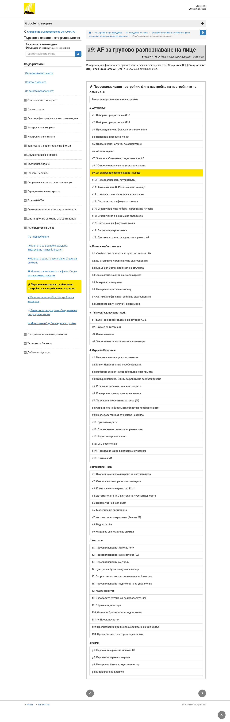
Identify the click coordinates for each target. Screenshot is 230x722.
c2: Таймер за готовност (106, 327)
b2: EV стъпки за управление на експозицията (120, 260)
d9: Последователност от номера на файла (118, 414)
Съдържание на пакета (39, 73)
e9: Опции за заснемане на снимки (113, 531)
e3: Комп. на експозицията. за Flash (113, 488)
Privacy (30, 704)
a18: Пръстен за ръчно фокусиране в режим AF (120, 237)
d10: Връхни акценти (104, 422)
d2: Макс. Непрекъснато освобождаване (116, 364)
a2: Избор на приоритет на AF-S (111, 122)
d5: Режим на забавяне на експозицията (116, 386)
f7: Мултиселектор (103, 590)
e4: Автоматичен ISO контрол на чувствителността (124, 495)
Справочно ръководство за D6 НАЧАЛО (51, 31)
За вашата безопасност (39, 91)
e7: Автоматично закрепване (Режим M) (116, 517)
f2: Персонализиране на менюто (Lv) (115, 554)
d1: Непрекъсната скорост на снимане (115, 357)
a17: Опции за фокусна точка (109, 230)
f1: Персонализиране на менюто (113, 547)
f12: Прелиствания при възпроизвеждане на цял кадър (125, 626)
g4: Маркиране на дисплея (108, 671)
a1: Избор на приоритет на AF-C (111, 115)
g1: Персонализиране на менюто (113, 650)
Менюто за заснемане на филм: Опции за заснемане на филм (52, 273)
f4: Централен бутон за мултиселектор (115, 569)
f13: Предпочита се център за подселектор (118, 634)
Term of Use (43, 704)
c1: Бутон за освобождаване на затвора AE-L (119, 319)
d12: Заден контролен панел (109, 436)
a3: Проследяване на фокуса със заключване (119, 129)
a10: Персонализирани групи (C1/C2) (114, 179)
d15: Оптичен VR (102, 458)
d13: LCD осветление (104, 443)
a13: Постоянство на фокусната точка (115, 201)
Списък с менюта (35, 82)
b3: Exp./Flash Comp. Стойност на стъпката (118, 267)
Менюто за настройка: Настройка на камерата (51, 299)
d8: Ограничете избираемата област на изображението (125, 407)
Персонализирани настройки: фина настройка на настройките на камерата (51, 286)
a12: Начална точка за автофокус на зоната (118, 194)
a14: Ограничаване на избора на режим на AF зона (122, 208)
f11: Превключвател (105, 619)
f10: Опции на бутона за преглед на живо (117, 612)
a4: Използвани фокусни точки (110, 136)
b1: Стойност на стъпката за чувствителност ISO (121, 253)
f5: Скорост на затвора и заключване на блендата (122, 576)
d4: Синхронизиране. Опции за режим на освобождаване (126, 379)
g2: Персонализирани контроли (111, 657)
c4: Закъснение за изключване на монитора (118, 341)
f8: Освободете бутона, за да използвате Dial (119, 598)
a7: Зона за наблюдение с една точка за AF (118, 158)
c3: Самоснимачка (103, 334)
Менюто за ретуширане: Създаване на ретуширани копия (52, 312)
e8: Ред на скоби (102, 524)
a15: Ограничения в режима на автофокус (117, 215)
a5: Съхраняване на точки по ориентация (117, 143)
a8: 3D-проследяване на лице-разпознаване (118, 165)
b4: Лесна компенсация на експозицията (116, 275)
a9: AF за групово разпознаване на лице (116, 172)
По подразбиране (38, 236)
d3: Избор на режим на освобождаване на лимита (122, 371)
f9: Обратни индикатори (106, 605)
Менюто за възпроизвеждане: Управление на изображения (48, 247)
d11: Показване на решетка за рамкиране (117, 429)
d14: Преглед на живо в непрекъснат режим (119, 450)
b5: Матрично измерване (107, 282)
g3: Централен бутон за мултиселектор (115, 664)
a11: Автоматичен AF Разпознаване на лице (118, 187)
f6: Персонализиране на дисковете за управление (122, 583)
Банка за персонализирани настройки (115, 99)
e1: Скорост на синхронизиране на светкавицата (121, 474)
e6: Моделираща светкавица (109, 510)
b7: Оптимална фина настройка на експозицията (121, 296)
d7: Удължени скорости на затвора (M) (115, 400)
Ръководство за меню (137, 32)
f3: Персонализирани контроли (110, 562)
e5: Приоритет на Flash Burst (109, 502)
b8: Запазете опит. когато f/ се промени (116, 303)
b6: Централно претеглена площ (111, 289)
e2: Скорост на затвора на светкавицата (116, 481)
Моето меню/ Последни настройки (52, 323)
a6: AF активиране (103, 151)
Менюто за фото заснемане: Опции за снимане (52, 260)
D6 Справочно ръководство (108, 32)
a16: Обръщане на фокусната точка (113, 223)
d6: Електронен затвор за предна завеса (116, 393)
